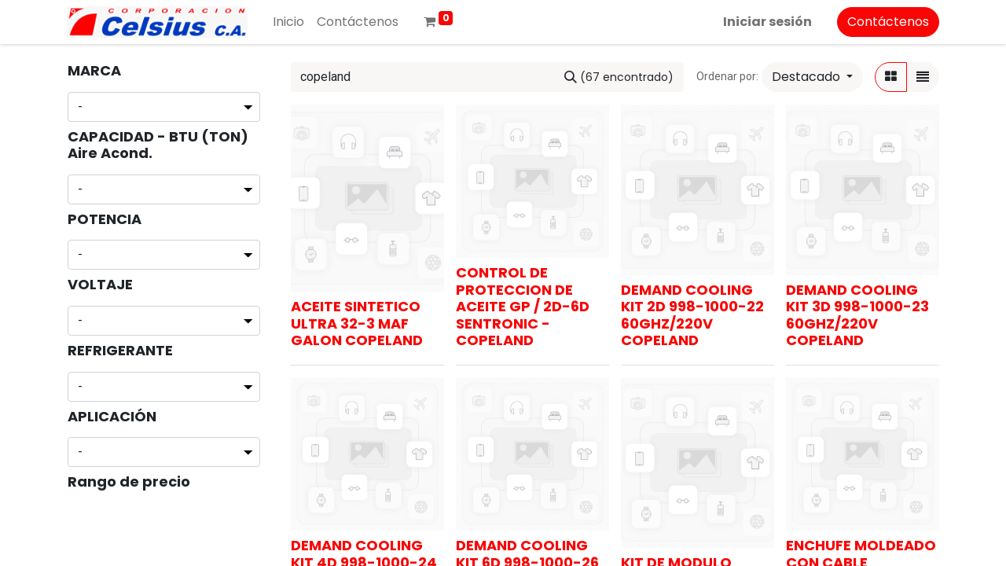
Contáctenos (888, 22)
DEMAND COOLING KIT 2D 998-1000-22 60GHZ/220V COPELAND (692, 315)
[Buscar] (619, 77)
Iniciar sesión (767, 22)
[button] (812, 77)
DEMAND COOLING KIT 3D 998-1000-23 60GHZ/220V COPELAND (857, 315)
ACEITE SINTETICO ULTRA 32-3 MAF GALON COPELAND (357, 323)
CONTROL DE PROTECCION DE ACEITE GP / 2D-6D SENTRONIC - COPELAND (522, 306)
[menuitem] (288, 22)
